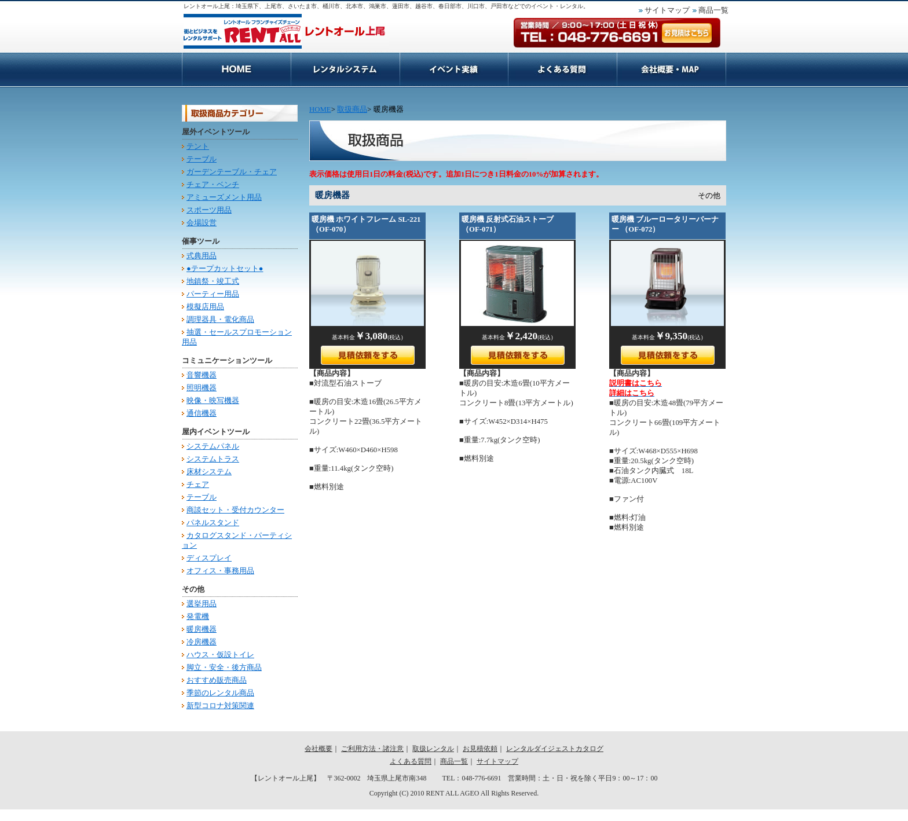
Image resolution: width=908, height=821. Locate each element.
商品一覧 (713, 10)
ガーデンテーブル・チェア (231, 172)
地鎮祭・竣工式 (212, 281)
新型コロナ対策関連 (220, 706)
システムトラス (212, 459)
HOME (236, 69)
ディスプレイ (209, 558)
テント (197, 146)
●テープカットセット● (224, 269)
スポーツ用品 (209, 210)
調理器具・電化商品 (220, 320)
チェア (197, 485)
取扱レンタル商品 (454, 69)
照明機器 (201, 388)
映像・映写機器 (212, 401)
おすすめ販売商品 (216, 680)
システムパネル (212, 446)
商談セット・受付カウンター (235, 510)
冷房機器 (201, 642)
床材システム (209, 472)
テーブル (201, 159)
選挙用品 (201, 604)
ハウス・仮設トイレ (220, 655)
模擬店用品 (205, 307)
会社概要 (671, 69)
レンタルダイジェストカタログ (554, 749)
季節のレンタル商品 (220, 693)
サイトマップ (667, 10)
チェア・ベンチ (212, 185)
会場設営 (201, 223)
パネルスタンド (212, 523)
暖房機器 (201, 629)
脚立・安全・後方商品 (224, 668)
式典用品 (201, 256)
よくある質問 (410, 761)
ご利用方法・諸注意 (345, 69)
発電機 (197, 617)
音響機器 (201, 375)
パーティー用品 (212, 294)
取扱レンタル (433, 749)
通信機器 (201, 413)
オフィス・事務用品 (220, 571)
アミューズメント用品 (224, 197)
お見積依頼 (562, 69)
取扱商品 (352, 109)
